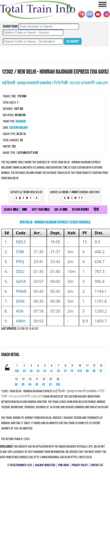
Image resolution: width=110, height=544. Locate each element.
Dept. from (40, 210)
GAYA (21, 281)
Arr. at (60, 210)
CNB (20, 251)
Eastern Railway (18, 128)
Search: (15, 210)
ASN (20, 311)
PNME (21, 291)
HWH (20, 321)
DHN (20, 301)
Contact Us (97, 465)
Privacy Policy (80, 465)
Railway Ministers (45, 465)
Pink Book (63, 465)
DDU (20, 271)
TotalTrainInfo (18, 465)
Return (80, 210)
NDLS (21, 241)
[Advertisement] (55, 54)
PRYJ (20, 261)
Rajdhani (21, 121)
